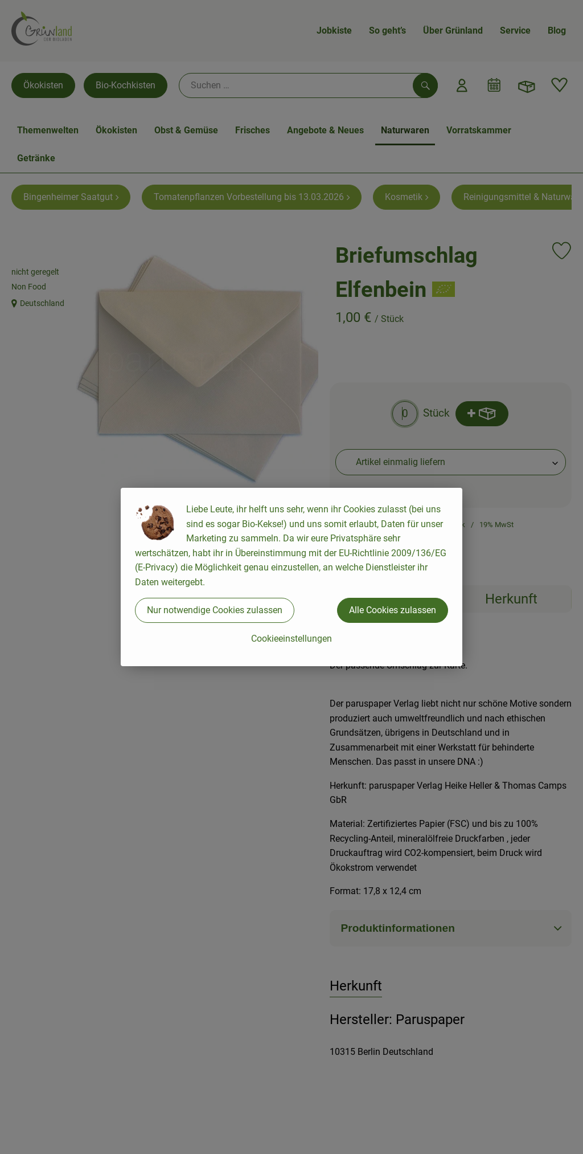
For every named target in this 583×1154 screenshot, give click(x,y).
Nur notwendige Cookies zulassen (214, 610)
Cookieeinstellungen (291, 638)
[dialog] (291, 577)
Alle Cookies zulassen (392, 610)
